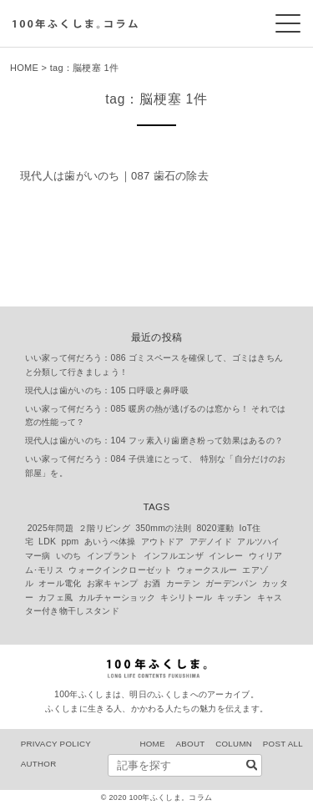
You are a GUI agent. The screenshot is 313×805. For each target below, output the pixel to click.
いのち (69, 555)
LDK (47, 541)
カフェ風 (55, 597)
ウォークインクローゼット (120, 570)
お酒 (152, 583)
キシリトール (186, 597)
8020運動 (215, 528)
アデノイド (211, 541)
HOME (24, 68)
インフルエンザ (174, 555)
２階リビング (104, 528)
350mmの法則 (163, 528)
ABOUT (189, 743)
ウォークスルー (207, 570)
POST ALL (283, 743)
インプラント (113, 555)
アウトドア (162, 541)
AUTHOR (39, 763)
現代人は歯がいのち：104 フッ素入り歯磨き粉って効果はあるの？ (154, 440)
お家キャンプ (113, 583)
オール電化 (60, 583)
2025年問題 (50, 528)
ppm (69, 541)
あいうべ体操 (110, 541)
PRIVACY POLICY (56, 743)
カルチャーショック (117, 597)
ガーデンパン (231, 583)
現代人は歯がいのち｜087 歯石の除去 (114, 176)
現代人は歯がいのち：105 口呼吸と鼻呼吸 (107, 390)
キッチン (234, 597)
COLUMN (233, 743)
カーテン (183, 583)
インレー (226, 555)
